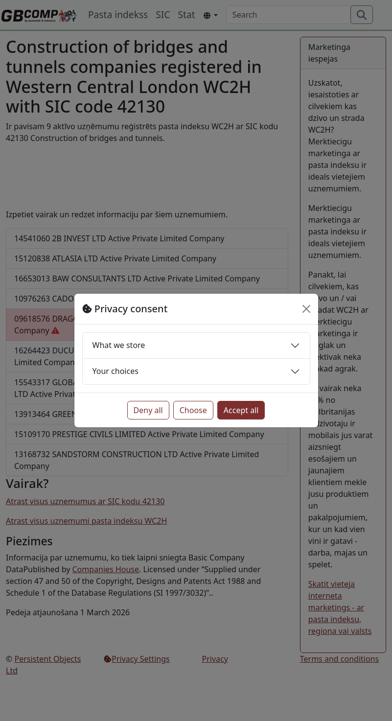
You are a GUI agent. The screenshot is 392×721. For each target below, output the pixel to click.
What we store (118, 345)
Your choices (115, 371)
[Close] (306, 309)
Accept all (241, 410)
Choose (193, 410)
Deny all (148, 410)
